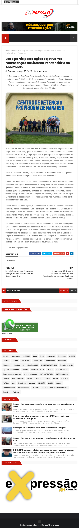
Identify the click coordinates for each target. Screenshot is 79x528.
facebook (64, 290)
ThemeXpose (53, 525)
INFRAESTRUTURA (46, 374)
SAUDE (50, 383)
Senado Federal (9, 388)
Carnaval (51, 356)
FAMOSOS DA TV (37, 370)
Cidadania (62, 356)
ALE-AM (5, 356)
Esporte (25, 370)
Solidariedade (23, 388)
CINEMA (6, 361)
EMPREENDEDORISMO (49, 365)
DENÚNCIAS (25, 361)
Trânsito (6, 392)
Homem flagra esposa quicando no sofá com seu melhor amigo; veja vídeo (43, 405)
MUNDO (38, 379)
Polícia (55, 379)
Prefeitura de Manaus (26, 383)
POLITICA (64, 379)
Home (8, 50)
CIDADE (72, 356)
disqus (73, 290)
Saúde (58, 383)
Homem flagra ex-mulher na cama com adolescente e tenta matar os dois (44, 439)
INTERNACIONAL (62, 374)
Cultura (15, 361)
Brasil (42, 356)
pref (13, 383)
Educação (7, 365)
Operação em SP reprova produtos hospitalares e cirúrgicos (39, 427)
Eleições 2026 (32, 365)
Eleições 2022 (19, 365)
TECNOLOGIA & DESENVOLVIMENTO (55, 388)
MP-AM (29, 379)
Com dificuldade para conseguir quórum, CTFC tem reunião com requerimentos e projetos (41, 417)
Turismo (16, 392)
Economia (62, 361)
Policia (47, 379)
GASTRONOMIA (62, 370)
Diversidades (50, 361)
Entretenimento (66, 365)
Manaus (6, 379)
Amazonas (15, 50)
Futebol (50, 370)
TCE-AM (35, 388)
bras (35, 356)
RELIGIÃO (41, 383)
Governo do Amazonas (12, 374)
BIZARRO (27, 356)
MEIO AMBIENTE (18, 379)
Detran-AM (37, 361)
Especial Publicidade (11, 370)
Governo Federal (30, 374)
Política (6, 383)
